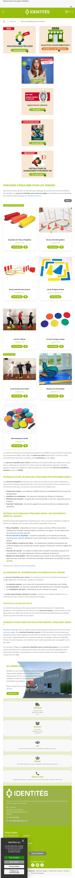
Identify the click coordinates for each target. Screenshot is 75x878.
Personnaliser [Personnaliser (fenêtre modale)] (14, 866)
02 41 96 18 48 (14, 817)
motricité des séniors (33, 195)
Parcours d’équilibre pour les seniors (33, 21)
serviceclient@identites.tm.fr (18, 821)
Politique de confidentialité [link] (14, 871)
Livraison (26, 836)
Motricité (13, 21)
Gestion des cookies (55, 871)
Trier (68, 200)
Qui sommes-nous (12, 836)
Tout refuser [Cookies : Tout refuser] (14, 862)
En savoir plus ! (12, 693)
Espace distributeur (38, 853)
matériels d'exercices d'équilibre (24, 565)
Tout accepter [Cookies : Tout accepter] (14, 857)
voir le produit (17, 247)
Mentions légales (42, 871)
